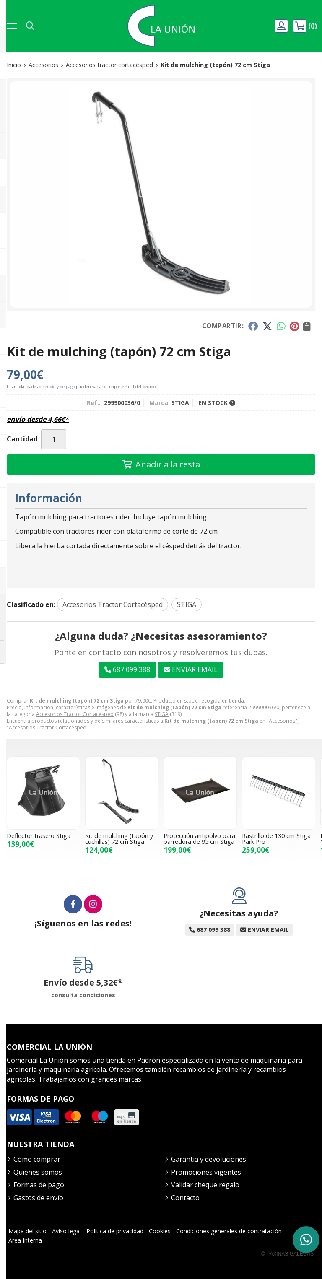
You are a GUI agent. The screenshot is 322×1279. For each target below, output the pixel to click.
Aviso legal (66, 1231)
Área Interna (25, 1240)
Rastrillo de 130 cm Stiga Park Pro (276, 839)
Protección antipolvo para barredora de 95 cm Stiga (199, 839)
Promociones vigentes (206, 1172)
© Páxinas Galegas (287, 1254)
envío (50, 386)
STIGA (162, 714)
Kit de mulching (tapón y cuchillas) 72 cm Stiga (119, 839)
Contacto (185, 1197)
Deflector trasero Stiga (38, 836)
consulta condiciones (83, 995)
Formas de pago (38, 1184)
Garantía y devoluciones (208, 1159)
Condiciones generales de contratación (229, 1231)
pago (70, 386)
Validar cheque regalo (205, 1184)
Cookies (160, 1231)
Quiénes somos (37, 1172)
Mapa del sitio (27, 1231)
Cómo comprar (36, 1159)
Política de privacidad (114, 1231)
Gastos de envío (38, 1197)
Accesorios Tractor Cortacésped (75, 714)
